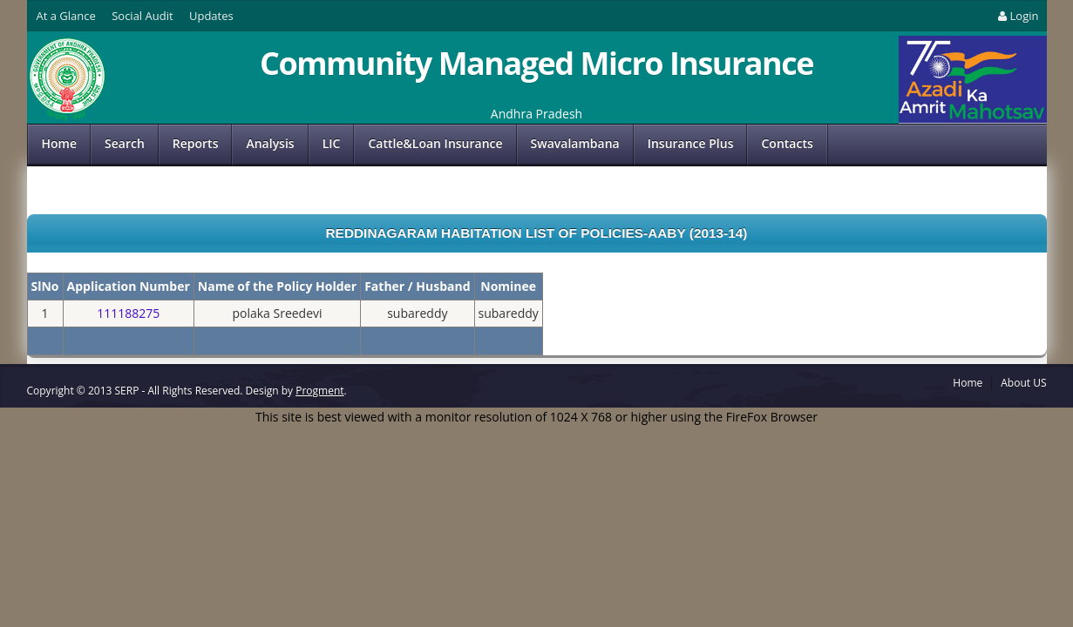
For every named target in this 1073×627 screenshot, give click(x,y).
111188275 (128, 313)
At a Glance (66, 16)
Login (1016, 16)
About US (1023, 382)
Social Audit (142, 16)
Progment (319, 390)
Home (60, 143)
